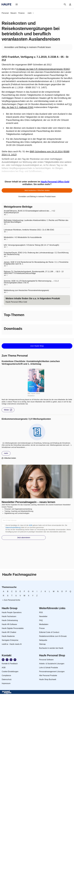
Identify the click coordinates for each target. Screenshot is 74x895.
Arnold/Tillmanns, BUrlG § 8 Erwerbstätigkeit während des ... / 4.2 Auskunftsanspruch (29, 212)
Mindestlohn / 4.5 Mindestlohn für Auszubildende (23, 237)
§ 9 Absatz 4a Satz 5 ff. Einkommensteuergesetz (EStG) (42, 69)
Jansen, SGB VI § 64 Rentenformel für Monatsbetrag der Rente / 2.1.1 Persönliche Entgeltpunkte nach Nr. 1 (36, 263)
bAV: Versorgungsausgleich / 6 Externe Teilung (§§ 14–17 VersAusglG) (31, 245)
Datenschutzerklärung (12, 527)
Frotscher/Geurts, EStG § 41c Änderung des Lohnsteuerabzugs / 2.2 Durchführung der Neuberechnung (36, 253)
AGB (30, 525)
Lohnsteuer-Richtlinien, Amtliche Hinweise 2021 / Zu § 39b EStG (29, 230)
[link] (70, 4)
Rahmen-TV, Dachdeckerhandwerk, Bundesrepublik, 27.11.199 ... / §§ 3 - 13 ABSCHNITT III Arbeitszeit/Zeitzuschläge (33, 272)
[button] (16, 4)
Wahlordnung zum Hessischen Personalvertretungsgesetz (26, 290)
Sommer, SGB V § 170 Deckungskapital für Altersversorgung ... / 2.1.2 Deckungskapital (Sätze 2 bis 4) (31, 282)
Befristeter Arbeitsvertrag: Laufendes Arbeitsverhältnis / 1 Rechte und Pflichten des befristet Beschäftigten (36, 221)
